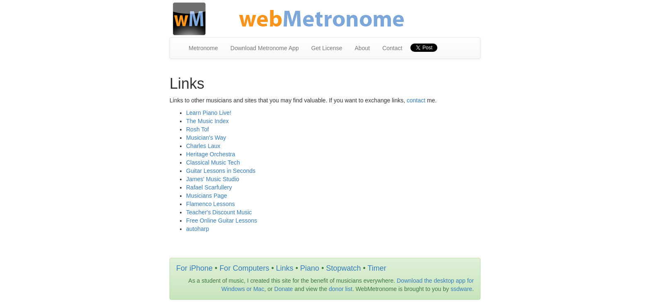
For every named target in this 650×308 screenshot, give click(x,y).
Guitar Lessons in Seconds (220, 170)
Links (284, 268)
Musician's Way (206, 137)
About (362, 48)
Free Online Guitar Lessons (221, 220)
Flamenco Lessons (210, 204)
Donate (283, 289)
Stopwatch (343, 268)
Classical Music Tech (213, 162)
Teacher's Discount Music (219, 212)
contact (416, 100)
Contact (392, 48)
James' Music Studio (212, 179)
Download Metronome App (264, 48)
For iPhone (194, 268)
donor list (340, 289)
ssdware (461, 289)
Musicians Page (206, 195)
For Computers (244, 268)
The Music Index (207, 121)
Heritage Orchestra (210, 154)
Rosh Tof (197, 129)
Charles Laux (203, 146)
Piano (309, 268)
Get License (326, 48)
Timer (376, 268)
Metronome (203, 48)
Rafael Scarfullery (209, 187)
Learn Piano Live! (208, 112)
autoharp (197, 229)
